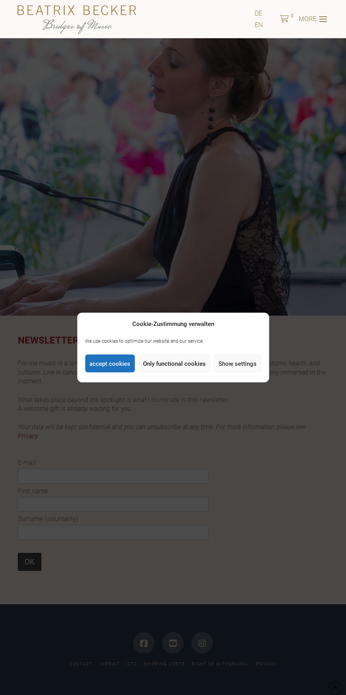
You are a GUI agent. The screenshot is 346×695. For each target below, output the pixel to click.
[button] (284, 19)
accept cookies (109, 363)
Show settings (237, 363)
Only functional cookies (174, 363)
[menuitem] (258, 13)
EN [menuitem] (259, 25)
